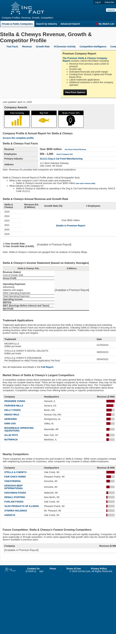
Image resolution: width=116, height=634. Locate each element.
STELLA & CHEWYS (15, 472)
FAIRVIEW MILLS (13, 405)
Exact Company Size (65, 154)
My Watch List (104, 24)
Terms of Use (73, 568)
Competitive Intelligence (93, 46)
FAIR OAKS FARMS (15, 476)
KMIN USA (10, 423)
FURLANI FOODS (13, 501)
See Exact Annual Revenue (75, 149)
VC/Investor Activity (65, 46)
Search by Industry (46, 24)
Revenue (27, 46)
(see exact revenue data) (85, 183)
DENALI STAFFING (14, 497)
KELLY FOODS (12, 410)
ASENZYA (9, 515)
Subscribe (109, 2)
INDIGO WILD (11, 414)
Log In (98, 2)
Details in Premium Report (70, 225)
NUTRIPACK (11, 439)
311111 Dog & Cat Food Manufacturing (61, 158)
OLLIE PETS (11, 435)
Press (53, 568)
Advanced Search (70, 24)
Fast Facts (12, 46)
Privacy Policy (99, 568)
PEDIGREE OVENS (14, 401)
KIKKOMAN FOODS (15, 492)
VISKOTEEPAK (12, 481)
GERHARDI (10, 419)
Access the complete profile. (18, 138)
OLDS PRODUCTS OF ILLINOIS (21, 506)
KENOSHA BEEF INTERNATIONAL (13, 487)
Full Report (47, 367)
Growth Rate (43, 46)
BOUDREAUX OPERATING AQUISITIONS (19, 429)
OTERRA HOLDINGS (15, 510)
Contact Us (33, 568)
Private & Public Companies (17, 24)
